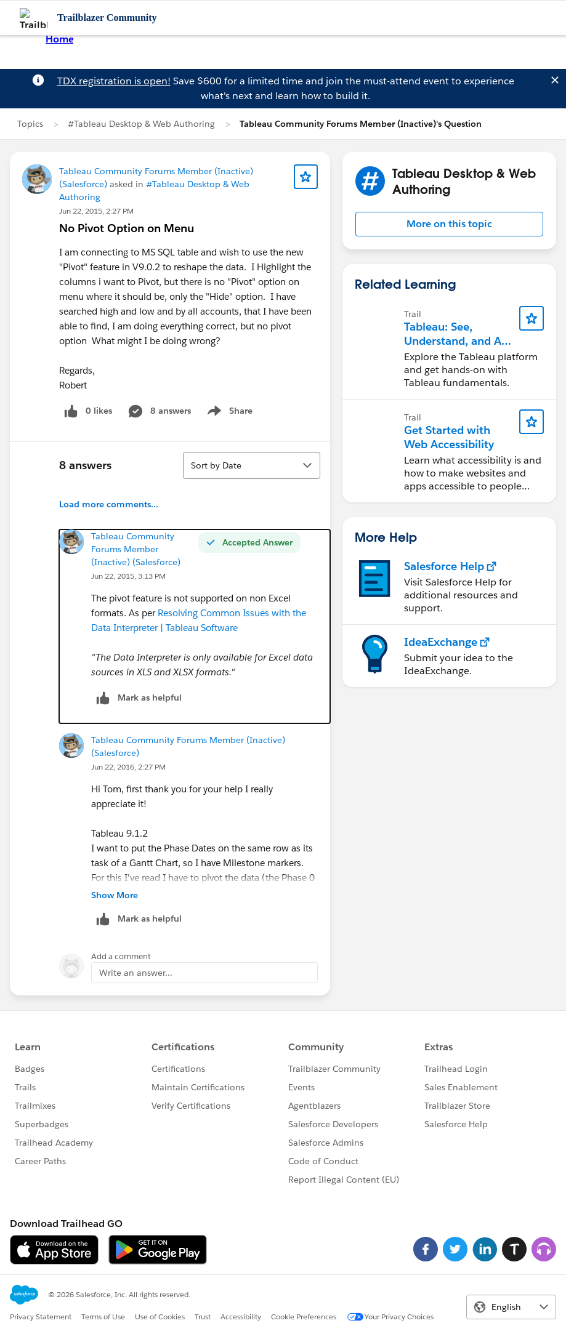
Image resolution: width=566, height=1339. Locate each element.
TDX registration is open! (114, 80)
